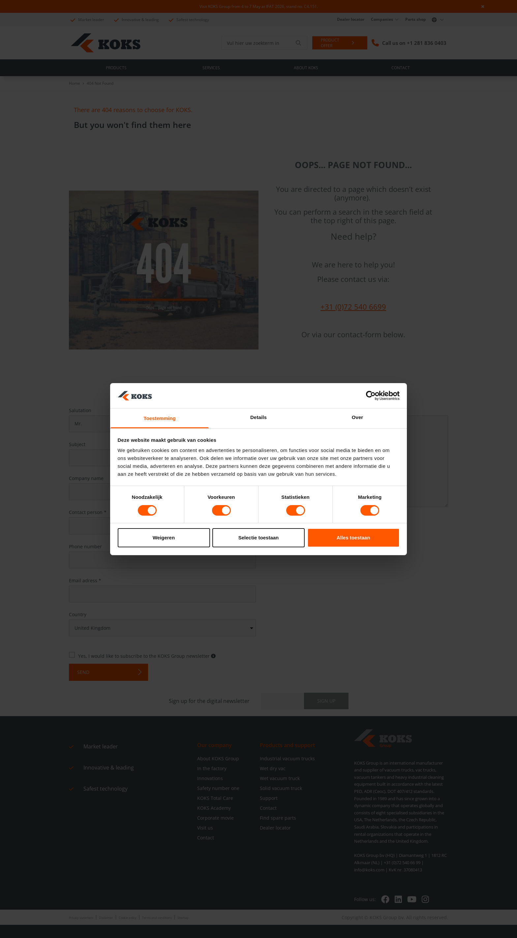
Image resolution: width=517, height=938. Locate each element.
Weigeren (164, 537)
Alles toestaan (353, 537)
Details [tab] (258, 417)
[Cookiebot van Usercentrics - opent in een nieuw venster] (371, 396)
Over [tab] (357, 417)
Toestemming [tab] (159, 418)
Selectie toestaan (258, 537)
